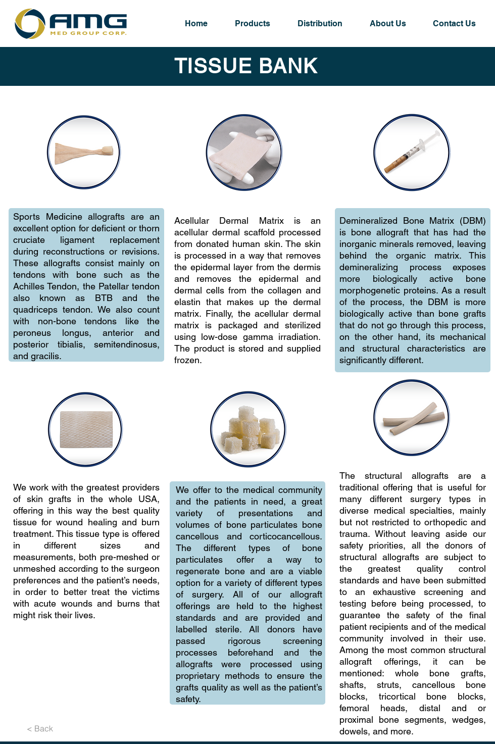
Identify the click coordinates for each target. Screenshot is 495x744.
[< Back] (40, 728)
